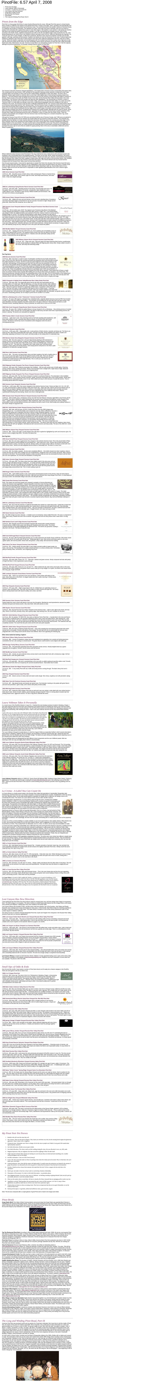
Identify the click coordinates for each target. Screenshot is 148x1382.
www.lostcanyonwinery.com (33, 957)
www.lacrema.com (7, 882)
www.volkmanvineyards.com (41, 780)
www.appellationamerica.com (10, 1246)
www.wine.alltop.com (37, 1206)
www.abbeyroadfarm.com (39, 1287)
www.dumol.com (64, 1273)
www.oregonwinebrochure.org (11, 1296)
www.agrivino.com (24, 1287)
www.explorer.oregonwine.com (30, 1290)
